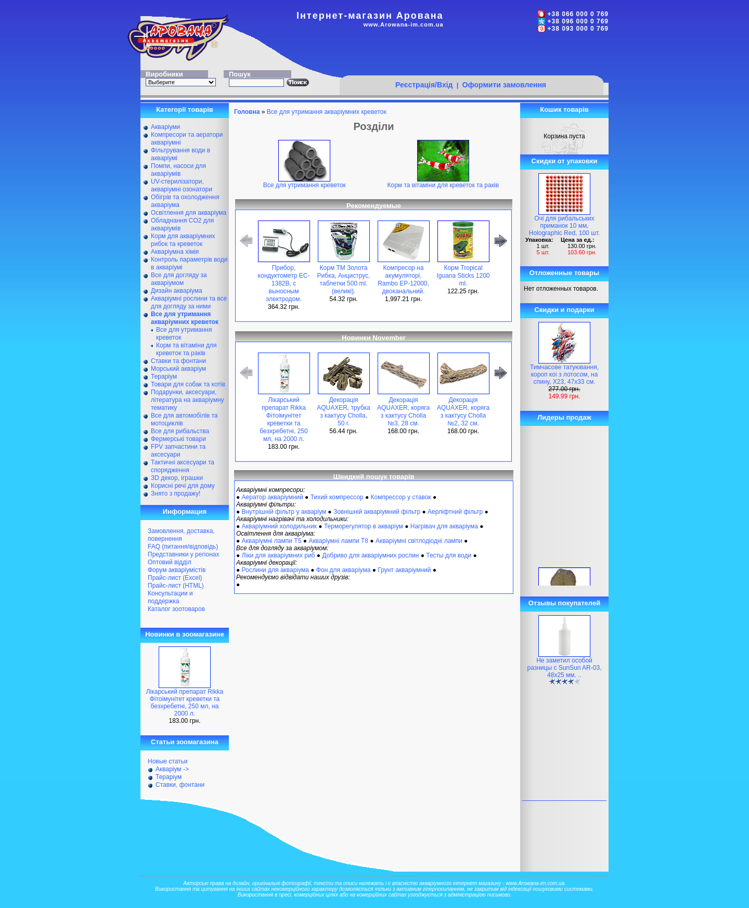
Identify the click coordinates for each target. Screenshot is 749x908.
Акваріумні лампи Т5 (272, 540)
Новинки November (374, 338)
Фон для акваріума (343, 570)
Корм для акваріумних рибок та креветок (183, 240)
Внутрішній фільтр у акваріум (284, 511)
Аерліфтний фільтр (455, 511)
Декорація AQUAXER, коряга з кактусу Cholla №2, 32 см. (463, 411)
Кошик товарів (564, 109)
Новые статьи (168, 761)
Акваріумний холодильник (279, 526)
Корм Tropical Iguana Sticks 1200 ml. (462, 275)
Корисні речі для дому (183, 485)
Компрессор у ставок (400, 497)
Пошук (240, 74)
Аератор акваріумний (272, 497)
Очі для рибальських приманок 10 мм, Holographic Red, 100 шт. (564, 226)
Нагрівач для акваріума (444, 526)
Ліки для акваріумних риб (278, 555)
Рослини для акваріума (275, 570)
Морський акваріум (178, 368)
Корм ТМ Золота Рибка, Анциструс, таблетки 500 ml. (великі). (343, 279)
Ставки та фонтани (178, 361)
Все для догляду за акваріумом (179, 279)
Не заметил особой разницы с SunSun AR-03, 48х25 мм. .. (564, 668)
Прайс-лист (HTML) (176, 585)
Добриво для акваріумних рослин (370, 555)
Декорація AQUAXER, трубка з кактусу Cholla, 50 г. (343, 411)
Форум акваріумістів (176, 570)
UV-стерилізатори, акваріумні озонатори (181, 185)
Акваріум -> (172, 769)
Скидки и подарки (564, 310)
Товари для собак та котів (188, 384)
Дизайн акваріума (176, 290)
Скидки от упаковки (565, 161)
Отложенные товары (564, 273)
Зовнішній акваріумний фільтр (376, 511)
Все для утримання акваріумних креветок (326, 111)
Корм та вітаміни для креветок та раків (186, 349)
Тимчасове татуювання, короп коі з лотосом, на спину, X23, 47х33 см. (564, 374)
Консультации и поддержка (170, 597)
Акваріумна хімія (175, 251)
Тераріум (164, 376)
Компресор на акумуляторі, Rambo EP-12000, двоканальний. (403, 279)
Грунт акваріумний (404, 570)
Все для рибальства (180, 431)
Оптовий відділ (169, 562)
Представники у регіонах (183, 554)
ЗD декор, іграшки (177, 478)
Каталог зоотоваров (176, 609)
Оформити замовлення (504, 85)
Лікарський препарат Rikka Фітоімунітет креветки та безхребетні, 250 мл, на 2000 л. (185, 702)
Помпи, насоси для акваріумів (178, 169)
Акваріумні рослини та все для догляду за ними (189, 302)
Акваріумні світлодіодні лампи (419, 540)
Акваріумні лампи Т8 (338, 540)
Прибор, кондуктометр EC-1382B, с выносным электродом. (284, 283)
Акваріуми (165, 127)
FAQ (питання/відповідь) (183, 546)
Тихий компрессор (337, 497)
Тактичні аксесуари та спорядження (182, 466)
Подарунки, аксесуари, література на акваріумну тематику (187, 399)
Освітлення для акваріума (188, 212)
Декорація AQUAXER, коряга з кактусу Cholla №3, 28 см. (403, 411)
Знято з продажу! (175, 493)
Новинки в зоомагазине (184, 634)
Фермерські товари (178, 439)
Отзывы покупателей (564, 603)
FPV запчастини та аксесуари (178, 450)
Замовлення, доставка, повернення (181, 534)
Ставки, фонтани (180, 784)
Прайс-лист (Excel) (175, 577)
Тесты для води (448, 555)
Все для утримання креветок (304, 182)
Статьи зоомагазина (184, 742)
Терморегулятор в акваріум (363, 526)
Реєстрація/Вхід (424, 85)
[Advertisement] (471, 55)
